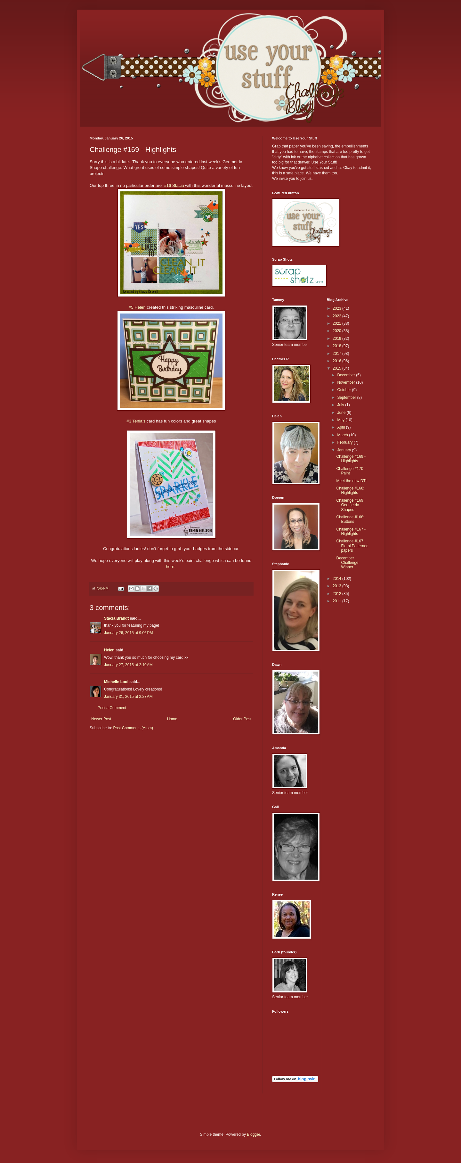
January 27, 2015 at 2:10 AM (128, 665)
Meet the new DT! (351, 481)
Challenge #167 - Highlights (350, 531)
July (341, 405)
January (344, 450)
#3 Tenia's (136, 421)
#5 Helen (138, 307)
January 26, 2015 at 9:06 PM (128, 633)
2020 (337, 331)
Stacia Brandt (116, 618)
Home (172, 719)
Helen (109, 650)
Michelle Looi (116, 682)
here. (171, 566)
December (346, 375)
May (341, 420)
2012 (337, 593)
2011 (337, 601)
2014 (337, 578)
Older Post (242, 719)
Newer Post (101, 719)
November (346, 382)
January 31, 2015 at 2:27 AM (128, 696)
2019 (337, 338)
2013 (337, 586)
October (344, 390)
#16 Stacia (174, 185)
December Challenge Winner (347, 563)
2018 (337, 346)
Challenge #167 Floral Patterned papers (352, 546)
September (347, 397)
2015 (337, 368)
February (345, 442)
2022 (337, 316)
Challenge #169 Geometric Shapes (349, 505)
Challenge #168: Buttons (350, 519)
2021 (337, 323)
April (341, 427)
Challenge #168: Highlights (350, 490)
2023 (337, 308)
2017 (337, 353)
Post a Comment (112, 708)
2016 (337, 361)
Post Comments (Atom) (133, 728)
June (341, 412)
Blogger (253, 1134)
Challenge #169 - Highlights (350, 458)
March (343, 435)
